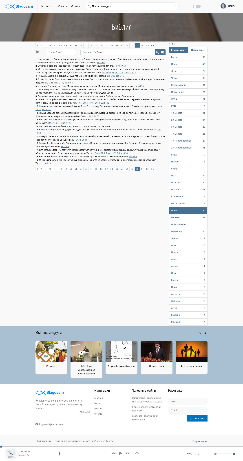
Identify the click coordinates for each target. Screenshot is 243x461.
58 (111, 45)
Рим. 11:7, (111, 153)
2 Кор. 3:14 (122, 153)
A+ (173, 44)
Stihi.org (136, 407)
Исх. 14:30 (94, 116)
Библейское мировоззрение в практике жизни (86, 370)
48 (60, 45)
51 (76, 45)
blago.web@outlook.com (49, 424)
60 (122, 45)
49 (65, 45)
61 (127, 45)
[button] (104, 453)
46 (50, 45)
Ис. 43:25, (106, 72)
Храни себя (23, 455)
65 (147, 45)
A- (170, 44)
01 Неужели (24, 451)
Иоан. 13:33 (130, 72)
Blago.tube (137, 416)
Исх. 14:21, (53, 123)
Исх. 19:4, (77, 103)
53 (86, 45)
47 (55, 45)
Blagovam (19, 6)
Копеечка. (51, 366)
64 (142, 45)
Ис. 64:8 (65, 146)
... (45, 45)
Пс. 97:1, (59, 82)
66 (152, 45)
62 (132, 45)
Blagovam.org (43, 441)
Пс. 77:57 (46, 109)
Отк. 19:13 (121, 66)
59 (116, 45)
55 (96, 45)
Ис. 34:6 (101, 62)
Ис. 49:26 (139, 86)
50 (70, 45)
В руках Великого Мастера (121, 366)
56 (101, 45)
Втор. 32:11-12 (102, 103)
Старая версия (200, 441)
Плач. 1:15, (117, 72)
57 (106, 45)
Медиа (46, 6)
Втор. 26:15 (81, 140)
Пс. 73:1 (133, 156)
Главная (98, 398)
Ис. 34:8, (111, 76)
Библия (61, 6)
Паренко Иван (156, 366)
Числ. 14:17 (65, 123)
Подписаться (197, 418)
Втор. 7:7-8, (88, 103)
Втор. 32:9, (100, 153)
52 (81, 45)
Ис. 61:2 (120, 76)
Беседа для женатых (191, 366)
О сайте (75, 6)
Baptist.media (138, 398)
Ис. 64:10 (46, 163)
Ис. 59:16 (69, 82)
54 (91, 45)
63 (137, 45)
